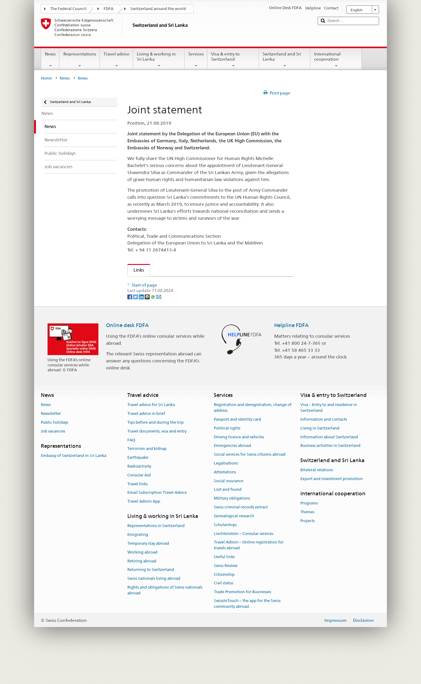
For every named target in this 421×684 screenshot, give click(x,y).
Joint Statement (155, 283)
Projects (307, 550)
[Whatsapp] (153, 325)
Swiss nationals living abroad (153, 608)
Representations (79, 60)
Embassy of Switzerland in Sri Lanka (73, 485)
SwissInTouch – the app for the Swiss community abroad (247, 633)
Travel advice (116, 60)
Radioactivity (139, 495)
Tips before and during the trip (155, 452)
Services (196, 60)
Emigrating (137, 564)
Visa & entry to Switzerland (233, 60)
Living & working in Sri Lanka (158, 60)
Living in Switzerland (319, 457)
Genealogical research (234, 545)
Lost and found (228, 519)
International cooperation (336, 60)
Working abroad (142, 581)
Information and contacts (323, 449)
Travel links (137, 513)
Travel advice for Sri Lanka (151, 434)
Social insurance (228, 510)
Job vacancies (53, 460)
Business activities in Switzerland (330, 475)
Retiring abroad (141, 590)
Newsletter (51, 443)
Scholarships (225, 554)
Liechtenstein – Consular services (243, 563)
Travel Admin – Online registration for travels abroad (249, 574)
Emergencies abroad (232, 475)
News (50, 60)
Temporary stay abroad (148, 573)
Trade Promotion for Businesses (242, 621)
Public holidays (54, 452)
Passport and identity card (237, 449)
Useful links (224, 586)
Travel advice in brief (146, 443)
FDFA (108, 8)
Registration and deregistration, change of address (253, 437)
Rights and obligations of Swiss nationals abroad (164, 620)
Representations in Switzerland (156, 555)
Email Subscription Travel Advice (157, 522)
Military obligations (232, 527)
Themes (307, 541)
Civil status (223, 612)
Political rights (227, 457)
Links (136, 270)
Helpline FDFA (291, 355)
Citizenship (224, 603)
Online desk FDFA (127, 355)
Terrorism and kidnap (147, 478)
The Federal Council (68, 8)
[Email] (158, 325)
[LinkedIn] (142, 325)
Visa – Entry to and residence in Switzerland (328, 437)
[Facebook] (130, 325)
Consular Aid (139, 504)
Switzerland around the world (158, 8)
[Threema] (147, 325)
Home (46, 78)
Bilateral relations (316, 499)
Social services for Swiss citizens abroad (249, 484)
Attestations (225, 501)
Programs (309, 532)
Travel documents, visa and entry (156, 460)
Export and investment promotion (331, 508)
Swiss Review (226, 595)
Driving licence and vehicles (239, 466)
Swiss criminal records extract (241, 536)
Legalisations (226, 492)
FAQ (131, 469)
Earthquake (137, 487)
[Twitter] (136, 325)
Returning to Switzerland (150, 599)
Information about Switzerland (329, 466)
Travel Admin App (143, 531)
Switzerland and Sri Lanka (284, 60)
